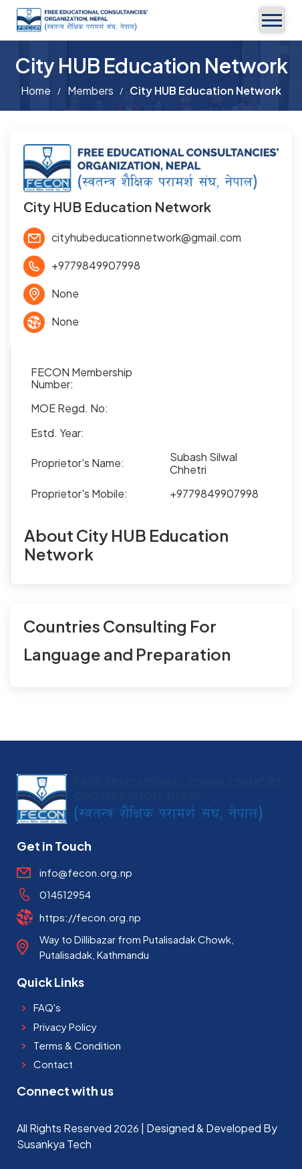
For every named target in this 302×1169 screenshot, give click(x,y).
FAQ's (47, 1007)
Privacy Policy (65, 1026)
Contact (53, 1064)
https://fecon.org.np (90, 917)
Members (90, 90)
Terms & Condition (77, 1045)
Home (36, 90)
